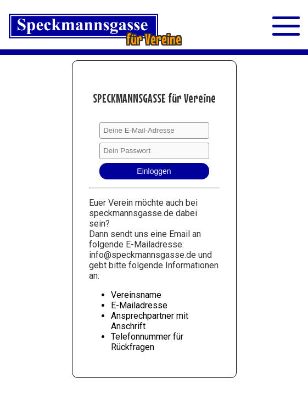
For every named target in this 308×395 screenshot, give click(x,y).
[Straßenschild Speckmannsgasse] (108, 27)
